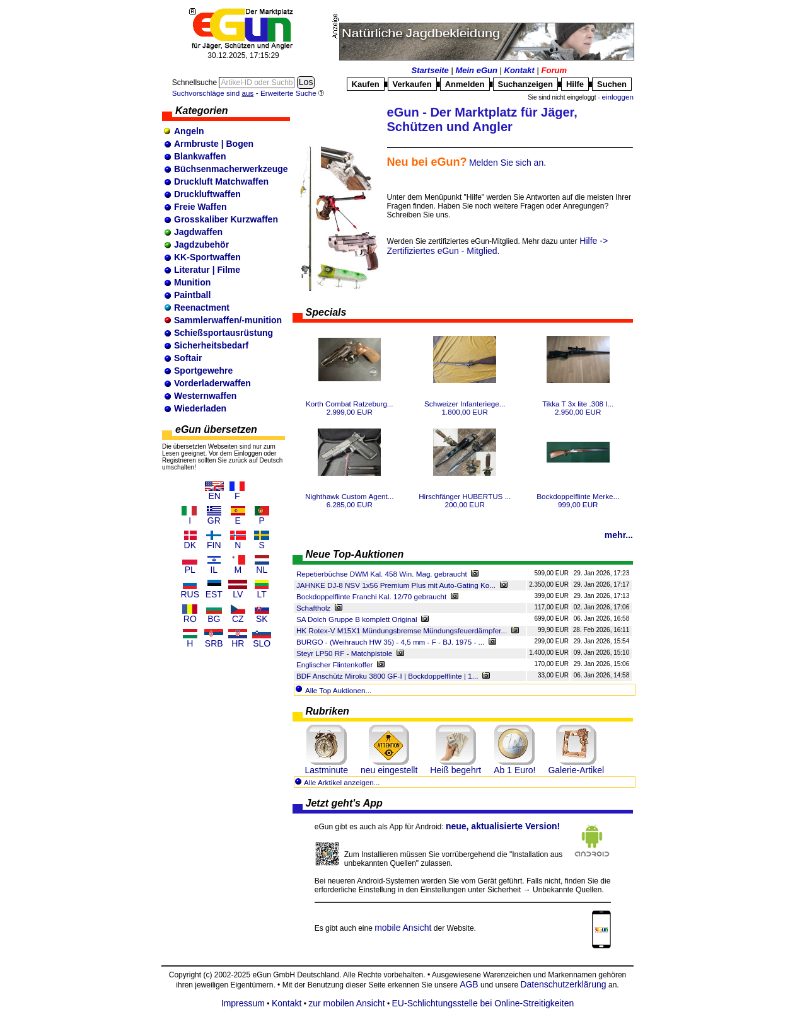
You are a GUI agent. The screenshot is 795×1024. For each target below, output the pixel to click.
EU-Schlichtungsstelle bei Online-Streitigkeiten (483, 1003)
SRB (214, 643)
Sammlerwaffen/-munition (228, 320)
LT (262, 594)
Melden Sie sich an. (507, 163)
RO (190, 619)
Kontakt (519, 70)
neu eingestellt (389, 770)
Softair (188, 358)
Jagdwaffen (198, 232)
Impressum (243, 1003)
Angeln (189, 131)
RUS (189, 594)
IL (214, 570)
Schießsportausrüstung (223, 333)
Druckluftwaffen (207, 194)
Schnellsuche (195, 82)
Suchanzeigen (525, 84)
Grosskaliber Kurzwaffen (226, 219)
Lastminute (326, 770)
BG (213, 619)
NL (261, 570)
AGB (469, 984)
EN (215, 496)
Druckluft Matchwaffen (221, 181)
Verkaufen (412, 84)
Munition (192, 282)
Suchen (612, 84)
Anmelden (465, 84)
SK (262, 619)
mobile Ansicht (402, 928)
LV (238, 594)
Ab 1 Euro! (514, 770)
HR (237, 643)
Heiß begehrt (455, 770)
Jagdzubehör (201, 244)
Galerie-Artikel (576, 770)
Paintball (192, 295)
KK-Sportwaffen (207, 257)
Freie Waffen (200, 207)
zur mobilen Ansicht (346, 1003)
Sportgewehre (203, 370)
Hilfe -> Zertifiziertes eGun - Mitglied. (497, 246)
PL (190, 570)
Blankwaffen (200, 156)
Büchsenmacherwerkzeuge (231, 169)
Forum (554, 70)
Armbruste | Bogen (213, 144)
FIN (214, 545)
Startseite (430, 70)
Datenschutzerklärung (563, 984)
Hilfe (575, 84)
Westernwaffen (205, 396)
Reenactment (201, 307)
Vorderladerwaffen (212, 383)
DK (190, 545)
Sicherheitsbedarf (211, 345)
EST (214, 594)
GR (214, 520)
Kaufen (366, 84)
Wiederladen (200, 408)
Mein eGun (476, 70)
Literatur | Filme (207, 270)
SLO (261, 643)
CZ (238, 619)
